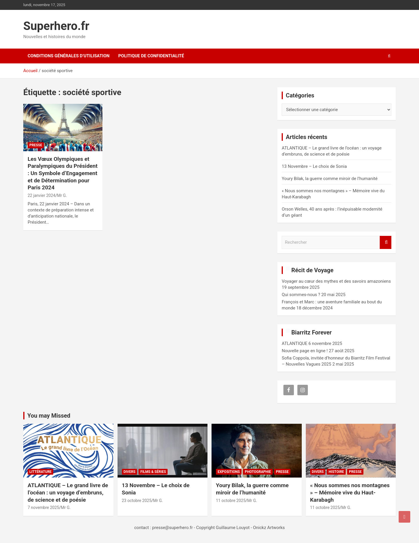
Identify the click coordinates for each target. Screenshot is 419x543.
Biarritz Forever (311, 332)
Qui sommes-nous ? (301, 294)
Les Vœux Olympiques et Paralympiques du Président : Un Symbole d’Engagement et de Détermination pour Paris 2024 (62, 173)
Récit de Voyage (312, 270)
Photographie (258, 472)
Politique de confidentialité (151, 55)
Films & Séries (153, 472)
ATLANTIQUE (294, 343)
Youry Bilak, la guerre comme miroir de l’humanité (329, 178)
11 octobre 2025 (231, 500)
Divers (130, 472)
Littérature (40, 472)
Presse (35, 145)
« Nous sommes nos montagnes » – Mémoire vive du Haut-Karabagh (350, 492)
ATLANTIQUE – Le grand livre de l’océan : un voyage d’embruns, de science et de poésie (68, 492)
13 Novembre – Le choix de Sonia (314, 166)
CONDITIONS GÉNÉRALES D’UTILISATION (68, 55)
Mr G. (62, 195)
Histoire (336, 472)
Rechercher (385, 242)
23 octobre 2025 (137, 500)
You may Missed (48, 415)
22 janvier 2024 (41, 195)
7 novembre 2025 (43, 507)
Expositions (229, 472)
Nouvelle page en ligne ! (305, 350)
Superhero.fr (56, 26)
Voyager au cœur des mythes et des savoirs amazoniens (336, 281)
